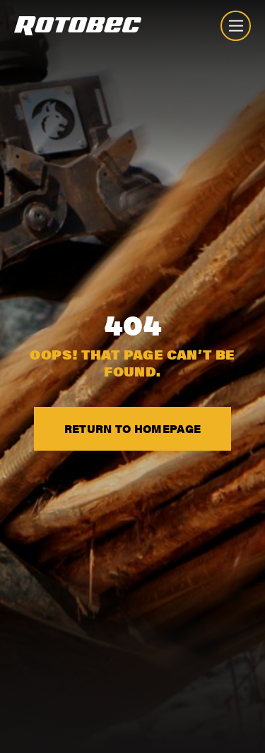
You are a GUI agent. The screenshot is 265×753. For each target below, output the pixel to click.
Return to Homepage (132, 428)
